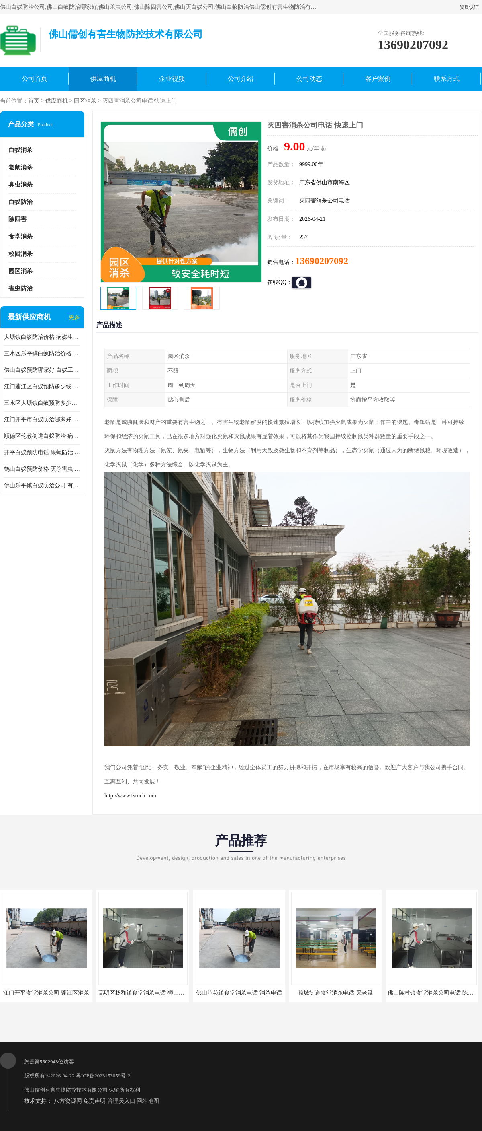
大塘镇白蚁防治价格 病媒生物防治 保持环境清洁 (42, 337)
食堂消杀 (20, 236)
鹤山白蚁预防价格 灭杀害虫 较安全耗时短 (42, 469)
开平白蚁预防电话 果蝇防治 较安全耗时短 (42, 452)
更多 (74, 317)
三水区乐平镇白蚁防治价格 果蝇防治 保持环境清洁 (42, 353)
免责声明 (94, 1101)
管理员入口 (121, 1101)
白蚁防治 (20, 202)
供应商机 (103, 78)
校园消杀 (20, 254)
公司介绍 (240, 78)
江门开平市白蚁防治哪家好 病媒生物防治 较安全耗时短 (42, 419)
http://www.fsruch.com (130, 796)
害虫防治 (20, 288)
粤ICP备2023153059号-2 (103, 1076)
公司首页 (34, 78)
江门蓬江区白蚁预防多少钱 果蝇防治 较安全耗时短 (42, 386)
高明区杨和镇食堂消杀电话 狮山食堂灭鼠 (149, 993)
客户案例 (378, 78)
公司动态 (309, 78)
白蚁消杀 (20, 150)
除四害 (17, 219)
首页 (33, 101)
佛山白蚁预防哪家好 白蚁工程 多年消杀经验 (42, 370)
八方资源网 (68, 1101)
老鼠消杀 (20, 167)
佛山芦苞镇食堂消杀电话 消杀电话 (239, 993)
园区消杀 (85, 101)
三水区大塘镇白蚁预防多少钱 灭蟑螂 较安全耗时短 (42, 403)
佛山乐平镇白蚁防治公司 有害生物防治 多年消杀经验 (42, 485)
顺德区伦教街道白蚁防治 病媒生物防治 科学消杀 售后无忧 (42, 436)
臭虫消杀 (20, 184)
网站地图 (148, 1101)
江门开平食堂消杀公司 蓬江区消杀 (46, 993)
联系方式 (447, 78)
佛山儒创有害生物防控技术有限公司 (66, 1090)
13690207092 (321, 260)
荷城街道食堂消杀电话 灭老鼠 (335, 993)
